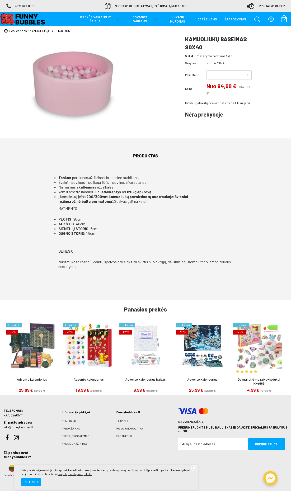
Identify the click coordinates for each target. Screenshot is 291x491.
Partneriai (124, 436)
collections (19, 31)
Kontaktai (69, 420)
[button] (229, 75)
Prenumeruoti (266, 444)
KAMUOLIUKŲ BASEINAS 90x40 (52, 31)
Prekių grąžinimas (75, 443)
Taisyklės (123, 420)
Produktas (145, 155)
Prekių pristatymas (75, 436)
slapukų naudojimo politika (57, 470)
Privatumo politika (129, 428)
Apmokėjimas (71, 428)
